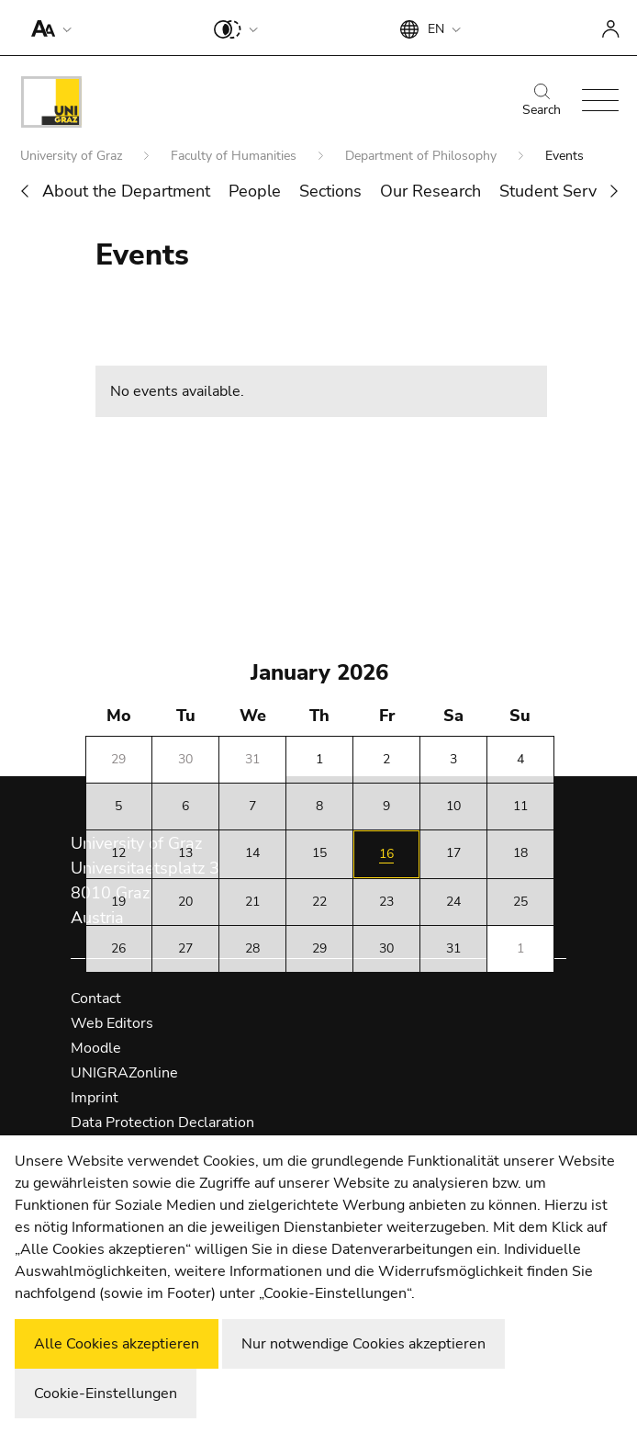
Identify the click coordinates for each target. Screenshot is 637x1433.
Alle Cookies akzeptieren (116, 1344)
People (255, 191)
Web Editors (112, 1023)
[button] (47, 27)
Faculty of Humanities (235, 155)
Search (541, 101)
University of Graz (73, 155)
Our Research (430, 191)
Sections (330, 191)
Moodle (96, 1048)
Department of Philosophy (422, 155)
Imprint (94, 1098)
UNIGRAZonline (124, 1073)
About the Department (126, 191)
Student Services (562, 191)
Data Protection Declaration (162, 1122)
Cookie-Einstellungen (105, 1393)
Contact (96, 998)
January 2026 (319, 672)
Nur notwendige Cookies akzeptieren (363, 1344)
